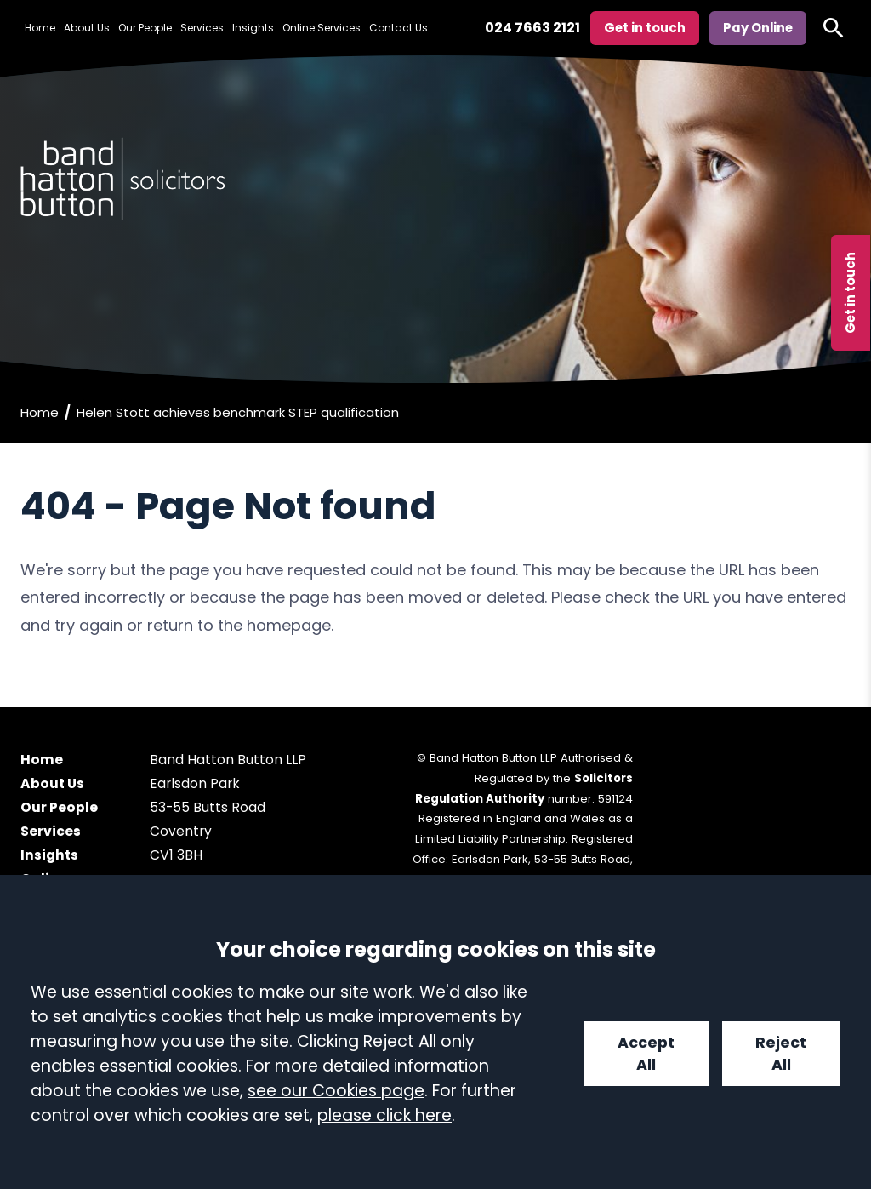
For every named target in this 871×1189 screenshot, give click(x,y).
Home (40, 27)
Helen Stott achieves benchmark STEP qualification (238, 412)
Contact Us (398, 27)
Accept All (646, 1053)
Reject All (780, 1053)
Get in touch (850, 293)
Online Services (321, 27)
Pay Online (758, 28)
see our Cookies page (336, 1090)
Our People (145, 27)
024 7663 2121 (532, 27)
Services (202, 27)
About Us (87, 27)
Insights (253, 27)
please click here (384, 1115)
